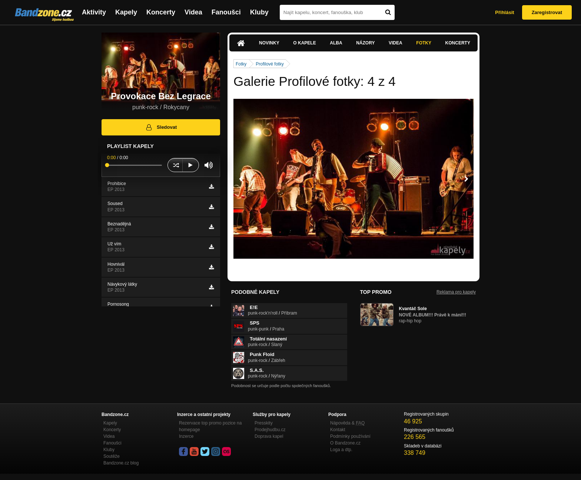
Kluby (259, 12)
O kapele (304, 43)
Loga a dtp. (341, 449)
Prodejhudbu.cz (270, 429)
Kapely (126, 12)
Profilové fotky (269, 64)
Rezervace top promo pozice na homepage (210, 426)
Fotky (423, 43)
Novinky (269, 43)
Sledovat (161, 127)
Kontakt (337, 429)
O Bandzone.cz (345, 443)
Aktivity (94, 12)
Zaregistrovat (547, 12)
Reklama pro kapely (456, 292)
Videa (193, 12)
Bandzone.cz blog (121, 463)
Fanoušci (226, 12)
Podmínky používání (350, 436)
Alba (336, 43)
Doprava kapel (269, 436)
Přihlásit (504, 12)
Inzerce (186, 436)
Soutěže (111, 456)
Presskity (264, 423)
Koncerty (160, 12)
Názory (365, 43)
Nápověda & (347, 423)
